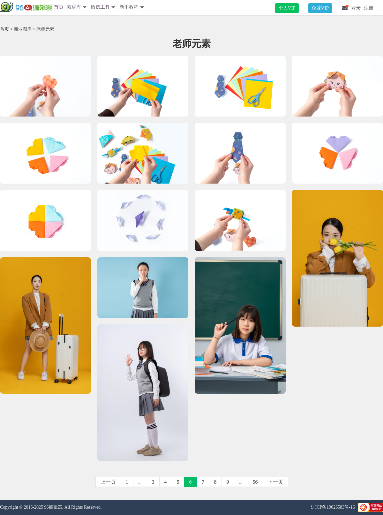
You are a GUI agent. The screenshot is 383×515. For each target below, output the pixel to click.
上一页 (108, 482)
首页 (59, 7)
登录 (356, 8)
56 (255, 482)
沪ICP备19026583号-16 (333, 507)
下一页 (275, 482)
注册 (368, 8)
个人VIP (287, 8)
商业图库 (23, 29)
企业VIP (320, 8)
